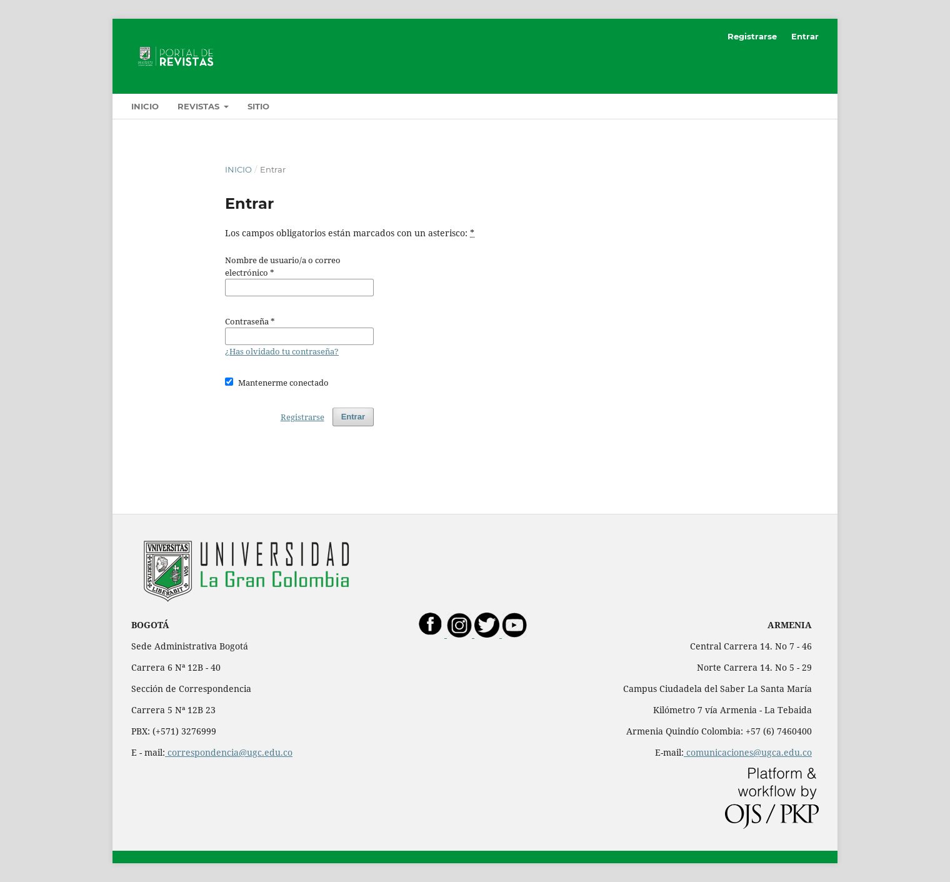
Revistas (200, 106)
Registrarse (752, 36)
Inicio (145, 106)
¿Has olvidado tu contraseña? (282, 351)
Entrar (805, 36)
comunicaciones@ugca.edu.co (748, 752)
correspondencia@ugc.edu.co (228, 752)
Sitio (258, 106)
